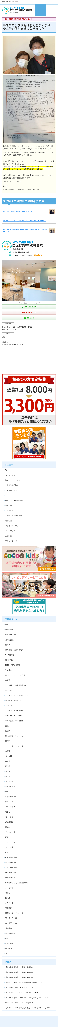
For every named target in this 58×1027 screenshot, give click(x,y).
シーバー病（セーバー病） (15, 746)
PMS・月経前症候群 (12, 665)
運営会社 (8, 521)
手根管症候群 (10, 786)
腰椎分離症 (9, 660)
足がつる (8, 705)
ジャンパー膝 (10, 832)
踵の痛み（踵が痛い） (13, 700)
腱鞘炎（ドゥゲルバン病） (15, 913)
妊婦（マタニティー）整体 (15, 675)
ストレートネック (11, 867)
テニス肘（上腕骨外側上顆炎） (16, 685)
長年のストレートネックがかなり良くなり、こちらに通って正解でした (24, 221)
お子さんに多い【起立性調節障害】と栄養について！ (25, 982)
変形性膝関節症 (11, 862)
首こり (7, 812)
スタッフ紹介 (10, 475)
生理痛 (7, 771)
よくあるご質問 (11, 490)
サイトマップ (10, 531)
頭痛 (7, 837)
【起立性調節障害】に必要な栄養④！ (19, 967)
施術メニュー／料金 (12, 480)
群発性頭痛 (9, 629)
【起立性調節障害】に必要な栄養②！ (19, 977)
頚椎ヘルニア (10, 802)
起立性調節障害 (11, 857)
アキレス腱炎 (10, 807)
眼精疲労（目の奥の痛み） (15, 650)
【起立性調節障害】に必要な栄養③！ (19, 972)
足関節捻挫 (9, 640)
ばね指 (7, 898)
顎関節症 (8, 908)
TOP (7, 470)
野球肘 (7, 741)
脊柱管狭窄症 (10, 933)
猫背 (7, 938)
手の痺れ (8, 670)
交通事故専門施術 (11, 485)
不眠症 (7, 766)
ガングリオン (10, 781)
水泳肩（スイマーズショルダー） (17, 695)
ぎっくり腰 (9, 888)
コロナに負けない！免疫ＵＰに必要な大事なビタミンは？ (26, 998)
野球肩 (7, 776)
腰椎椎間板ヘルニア (12, 923)
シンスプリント (11, 842)
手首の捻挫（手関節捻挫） (15, 721)
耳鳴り (7, 827)
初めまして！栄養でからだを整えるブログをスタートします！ (28, 1008)
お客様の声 (9, 510)
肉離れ (7, 731)
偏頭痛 (7, 751)
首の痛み (8, 928)
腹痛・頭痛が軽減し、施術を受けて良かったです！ (18, 211)
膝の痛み (8, 948)
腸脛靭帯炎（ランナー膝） (15, 736)
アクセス (8, 495)
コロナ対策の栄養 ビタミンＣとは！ (19, 987)
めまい (7, 852)
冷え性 (7, 761)
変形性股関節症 (11, 797)
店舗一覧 (8, 536)
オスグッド (9, 903)
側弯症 (7, 680)
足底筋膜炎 (9, 822)
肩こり (7, 953)
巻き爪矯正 (9, 505)
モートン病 (9, 817)
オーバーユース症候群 (13, 715)
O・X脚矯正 (9, 655)
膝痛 (7, 791)
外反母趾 (8, 690)
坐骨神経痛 (9, 943)
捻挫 (7, 726)
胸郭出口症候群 (11, 635)
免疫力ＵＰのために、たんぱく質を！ (19, 1003)
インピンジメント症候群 (14, 710)
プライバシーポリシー (13, 526)
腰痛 (7, 624)
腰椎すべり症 (10, 877)
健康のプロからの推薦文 (14, 500)
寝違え (7, 893)
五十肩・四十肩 (11, 918)
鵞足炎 (7, 645)
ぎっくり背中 (10, 847)
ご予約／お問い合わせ (13, 516)
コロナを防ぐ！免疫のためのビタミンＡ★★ (21, 992)
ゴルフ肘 (8, 756)
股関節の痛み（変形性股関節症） (17, 883)
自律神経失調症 (11, 872)
